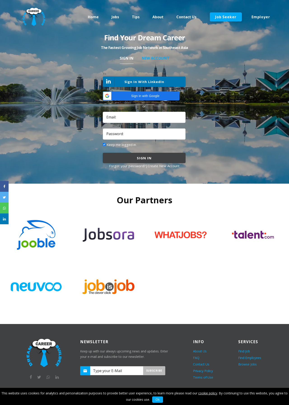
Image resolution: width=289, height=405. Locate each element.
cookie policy (207, 393)
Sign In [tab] (126, 58)
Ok (158, 399)
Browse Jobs (247, 364)
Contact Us (201, 364)
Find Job (244, 351)
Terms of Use (203, 377)
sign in (144, 158)
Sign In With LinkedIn (133, 82)
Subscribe (154, 371)
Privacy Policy (203, 371)
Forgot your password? (127, 166)
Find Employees (249, 358)
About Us (200, 351)
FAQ (196, 358)
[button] (141, 95)
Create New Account (163, 166)
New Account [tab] (155, 58)
